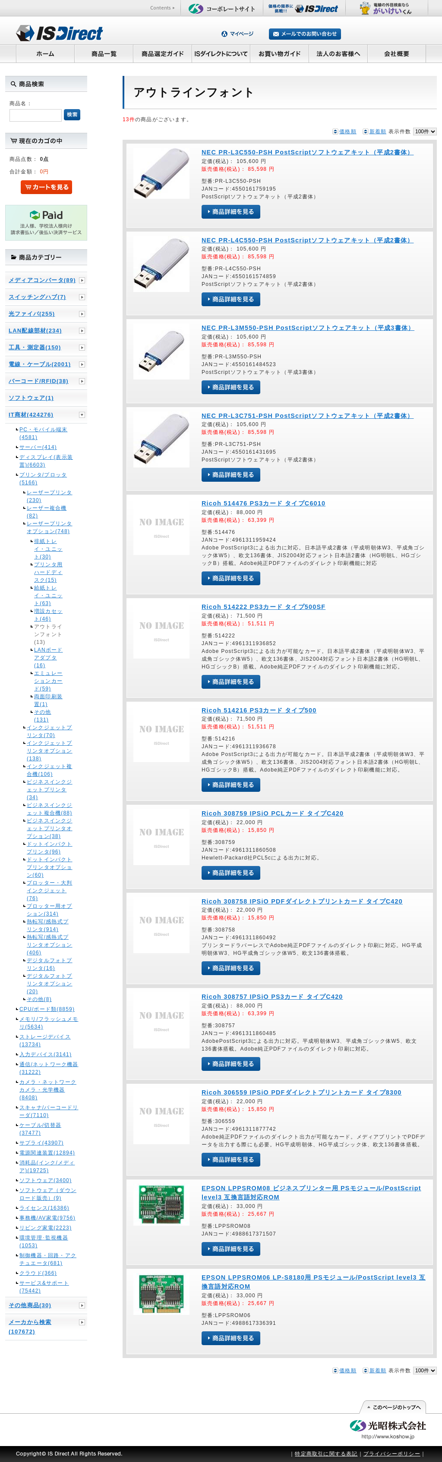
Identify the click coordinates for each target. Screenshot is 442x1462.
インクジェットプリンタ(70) (50, 731)
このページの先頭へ (392, 1407)
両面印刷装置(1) (48, 700)
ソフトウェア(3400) (45, 1180)
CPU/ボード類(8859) (47, 1009)
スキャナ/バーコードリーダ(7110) (49, 1111)
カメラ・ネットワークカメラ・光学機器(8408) (47, 1090)
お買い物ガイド (279, 53)
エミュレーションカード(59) (48, 681)
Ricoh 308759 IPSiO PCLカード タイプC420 (273, 813)
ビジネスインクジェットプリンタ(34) (50, 789)
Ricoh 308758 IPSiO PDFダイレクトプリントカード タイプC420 (302, 901)
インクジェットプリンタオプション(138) (50, 751)
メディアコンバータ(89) (42, 280)
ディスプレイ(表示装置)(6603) (46, 461)
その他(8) (39, 999)
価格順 (348, 132)
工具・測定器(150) (35, 347)
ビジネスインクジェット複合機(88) (50, 809)
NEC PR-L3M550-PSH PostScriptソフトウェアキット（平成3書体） (308, 327)
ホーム (45, 53)
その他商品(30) (30, 1305)
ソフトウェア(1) (31, 398)
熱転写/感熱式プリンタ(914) (48, 925)
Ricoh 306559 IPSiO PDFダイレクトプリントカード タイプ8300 (302, 1092)
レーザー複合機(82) (46, 512)
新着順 (378, 132)
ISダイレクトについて (221, 53)
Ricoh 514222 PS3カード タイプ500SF (263, 606)
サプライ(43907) (41, 1143)
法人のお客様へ (338, 53)
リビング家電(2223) (45, 1228)
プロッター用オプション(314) (50, 910)
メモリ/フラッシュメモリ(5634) (49, 1023)
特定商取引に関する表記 (326, 1454)
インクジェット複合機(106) (50, 770)
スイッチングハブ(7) (37, 297)
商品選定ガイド (162, 53)
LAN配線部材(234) (35, 330)
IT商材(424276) (31, 414)
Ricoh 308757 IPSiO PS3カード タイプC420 (272, 996)
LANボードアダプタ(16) (48, 657)
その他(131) (42, 716)
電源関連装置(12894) (47, 1153)
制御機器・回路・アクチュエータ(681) (47, 1259)
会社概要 (397, 53)
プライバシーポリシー (391, 1454)
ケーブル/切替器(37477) (40, 1129)
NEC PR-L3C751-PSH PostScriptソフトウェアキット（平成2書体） (308, 415)
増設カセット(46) (48, 615)
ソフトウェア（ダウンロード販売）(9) (47, 1194)
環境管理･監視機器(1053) (43, 1242)
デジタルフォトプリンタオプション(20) (50, 984)
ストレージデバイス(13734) (45, 1041)
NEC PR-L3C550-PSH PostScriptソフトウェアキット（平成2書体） (308, 152)
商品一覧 (103, 53)
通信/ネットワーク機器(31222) (49, 1068)
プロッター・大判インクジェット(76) (50, 890)
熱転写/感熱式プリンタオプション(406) (50, 945)
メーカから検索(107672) (30, 1327)
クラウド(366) (38, 1273)
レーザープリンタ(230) (50, 496)
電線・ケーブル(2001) (40, 364)
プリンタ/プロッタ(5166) (43, 479)
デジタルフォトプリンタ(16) (50, 964)
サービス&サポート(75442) (44, 1287)
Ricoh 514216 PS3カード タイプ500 (259, 710)
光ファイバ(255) (32, 314)
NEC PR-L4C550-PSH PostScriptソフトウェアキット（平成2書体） (308, 240)
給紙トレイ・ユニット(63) (48, 595)
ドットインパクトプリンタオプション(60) (50, 867)
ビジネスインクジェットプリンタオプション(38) (50, 828)
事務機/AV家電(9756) (47, 1218)
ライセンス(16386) (44, 1208)
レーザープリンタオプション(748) (50, 527)
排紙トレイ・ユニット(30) (48, 549)
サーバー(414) (38, 447)
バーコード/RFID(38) (39, 381)
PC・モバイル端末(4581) (43, 433)
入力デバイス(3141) (45, 1054)
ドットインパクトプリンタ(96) (50, 848)
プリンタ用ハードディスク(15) (48, 572)
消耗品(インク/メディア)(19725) (47, 1166)
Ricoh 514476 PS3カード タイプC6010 (263, 503)
